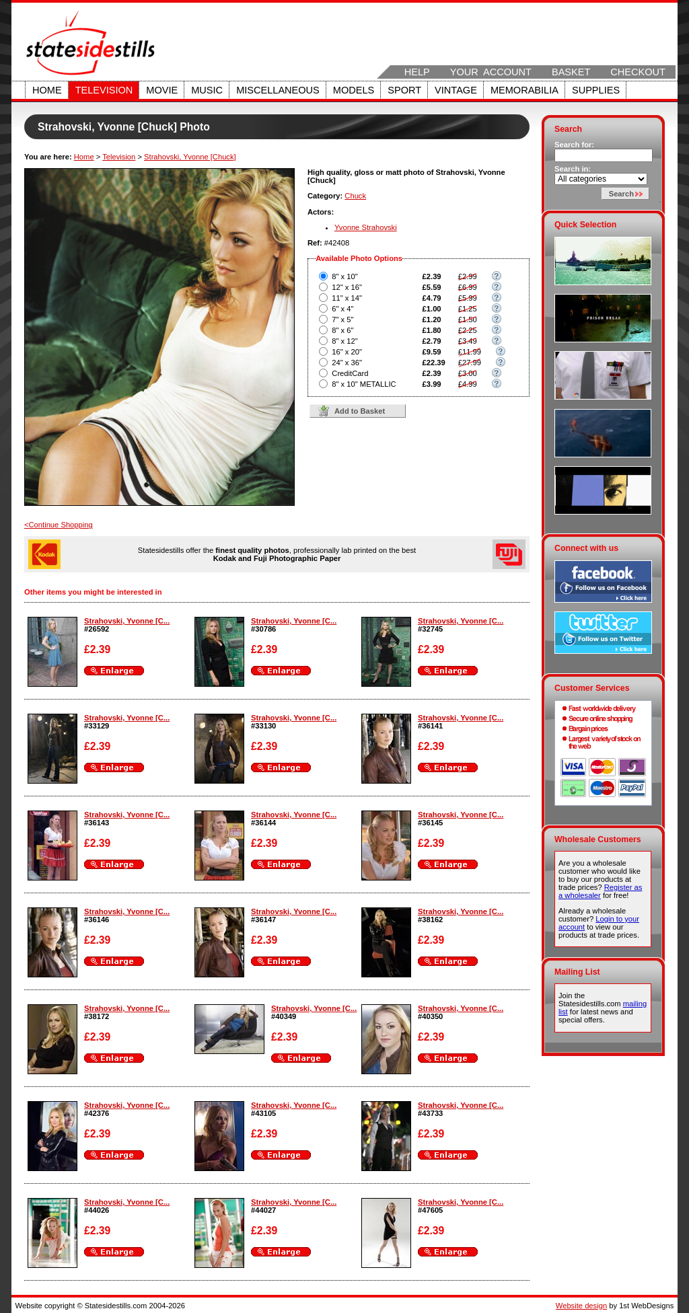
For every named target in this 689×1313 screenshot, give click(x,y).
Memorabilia (524, 90)
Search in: (572, 169)
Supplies (596, 90)
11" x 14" (347, 298)
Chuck (355, 196)
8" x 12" (344, 341)
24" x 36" (347, 363)
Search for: (574, 145)
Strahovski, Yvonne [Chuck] (190, 157)
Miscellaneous (278, 90)
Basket (571, 72)
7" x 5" (342, 319)
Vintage (456, 90)
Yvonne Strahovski (365, 227)
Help (417, 72)
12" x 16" (347, 287)
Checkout (637, 72)
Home (47, 90)
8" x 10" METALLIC (364, 384)
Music (207, 90)
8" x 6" (342, 330)
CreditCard (350, 373)
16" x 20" (347, 352)
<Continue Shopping (58, 525)
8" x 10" (344, 276)
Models (353, 90)
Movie (162, 90)
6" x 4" (342, 309)
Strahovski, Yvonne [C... (127, 621)
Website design (581, 1306)
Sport (404, 90)
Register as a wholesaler (600, 891)
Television (104, 90)
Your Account (491, 72)
